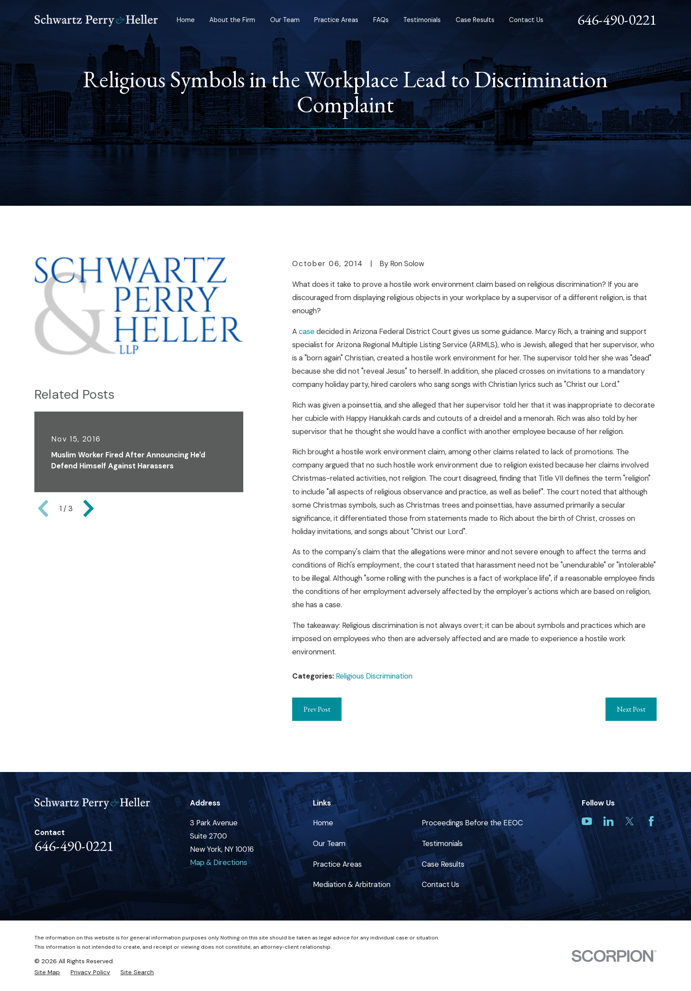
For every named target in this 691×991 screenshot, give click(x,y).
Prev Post (317, 709)
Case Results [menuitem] (475, 20)
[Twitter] (629, 821)
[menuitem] (47, 972)
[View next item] (88, 508)
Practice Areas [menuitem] (336, 20)
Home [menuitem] (186, 20)
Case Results (443, 864)
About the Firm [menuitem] (232, 20)
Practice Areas (337, 864)
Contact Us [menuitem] (526, 20)
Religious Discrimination (374, 676)
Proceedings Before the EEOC (472, 823)
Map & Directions (218, 862)
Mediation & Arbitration (351, 884)
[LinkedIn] (608, 821)
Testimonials (442, 843)
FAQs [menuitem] (381, 20)
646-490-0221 (617, 19)
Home (323, 823)
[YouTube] (587, 821)
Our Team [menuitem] (285, 20)
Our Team (329, 843)
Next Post (631, 709)
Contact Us (440, 884)
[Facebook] (651, 821)
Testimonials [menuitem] (422, 20)
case (307, 331)
